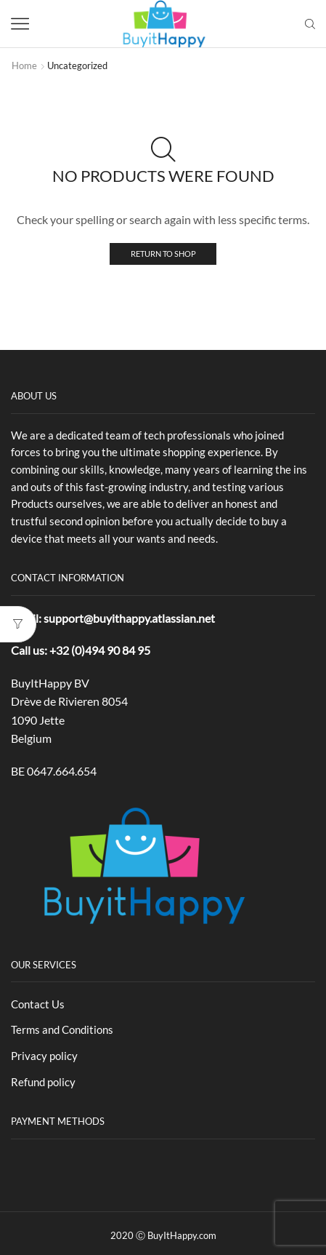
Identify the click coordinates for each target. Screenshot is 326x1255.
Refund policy (43, 1081)
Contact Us (38, 1004)
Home (24, 65)
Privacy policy (44, 1055)
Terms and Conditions (62, 1029)
